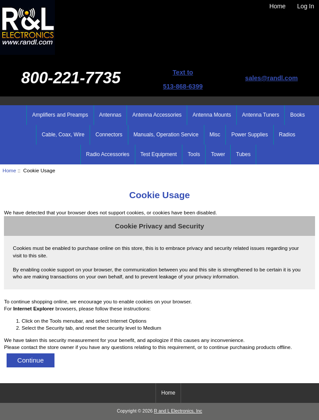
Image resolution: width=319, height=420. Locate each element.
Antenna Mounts (211, 115)
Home (277, 6)
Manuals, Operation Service (166, 135)
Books (297, 115)
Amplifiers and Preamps (60, 115)
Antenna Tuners (260, 115)
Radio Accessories (108, 154)
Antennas (110, 115)
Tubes (243, 154)
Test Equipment (159, 154)
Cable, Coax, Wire (63, 135)
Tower (218, 154)
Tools (194, 154)
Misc (215, 135)
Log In (305, 6)
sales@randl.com (271, 78)
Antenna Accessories (156, 115)
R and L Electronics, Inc (178, 411)
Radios (287, 135)
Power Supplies (249, 135)
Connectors (108, 135)
